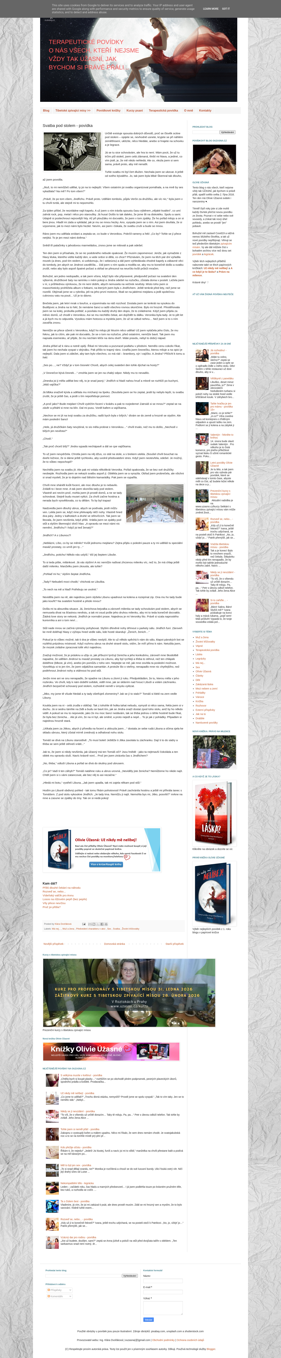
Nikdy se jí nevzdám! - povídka (78, 1111)
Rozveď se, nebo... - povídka (77, 1219)
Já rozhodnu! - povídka (218, 352)
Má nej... (56, 929)
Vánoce (200, 697)
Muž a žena (69, 929)
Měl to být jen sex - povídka (76, 1165)
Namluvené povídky (207, 722)
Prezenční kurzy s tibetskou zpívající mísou (220, 493)
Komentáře (55, 1296)
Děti (198, 680)
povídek (196, 254)
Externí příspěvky (205, 709)
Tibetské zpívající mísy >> (73, 110)
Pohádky (200, 692)
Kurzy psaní (135, 110)
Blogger (211, 1349)
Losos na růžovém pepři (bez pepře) (65, 899)
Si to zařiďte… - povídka (219, 602)
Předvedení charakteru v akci (91, 929)
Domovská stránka (114, 943)
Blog (46, 110)
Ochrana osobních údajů (190, 1340)
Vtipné (199, 645)
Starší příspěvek (175, 943)
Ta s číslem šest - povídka (75, 1201)
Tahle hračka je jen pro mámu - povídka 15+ (221, 406)
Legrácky (201, 658)
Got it (226, 8)
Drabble (200, 718)
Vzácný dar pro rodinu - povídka (78, 1237)
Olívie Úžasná (203, 671)
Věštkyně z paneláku (222, 378)
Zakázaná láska (204, 684)
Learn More (210, 8)
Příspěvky (54, 1290)
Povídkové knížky (108, 110)
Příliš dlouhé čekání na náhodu (61, 887)
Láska (199, 654)
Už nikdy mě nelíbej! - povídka (77, 1093)
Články (199, 675)
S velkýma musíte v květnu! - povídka (81, 1075)
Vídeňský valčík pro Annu (58, 895)
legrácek (209, 254)
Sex (109, 929)
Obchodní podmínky (163, 1340)
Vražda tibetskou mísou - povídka (219, 546)
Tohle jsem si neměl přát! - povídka (80, 1129)
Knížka (199, 701)
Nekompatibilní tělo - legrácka (77, 1183)
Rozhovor (201, 705)
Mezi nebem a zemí (207, 688)
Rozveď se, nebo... (54, 891)
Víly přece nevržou (54, 903)
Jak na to (201, 714)
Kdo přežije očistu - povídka (76, 1147)
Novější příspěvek (53, 943)
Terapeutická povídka (163, 110)
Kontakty (205, 110)
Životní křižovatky (130, 929)
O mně (188, 110)
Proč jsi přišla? (52, 907)
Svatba (117, 929)
